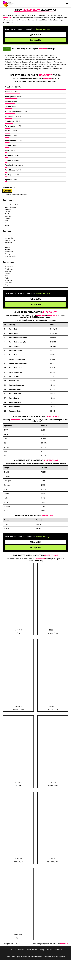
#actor (7, 106)
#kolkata (8, 271)
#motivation (9, 269)
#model (8, 102)
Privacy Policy (32, 950)
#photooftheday (11, 141)
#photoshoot (9, 116)
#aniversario (9, 267)
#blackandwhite (11, 165)
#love (7, 150)
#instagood (9, 175)
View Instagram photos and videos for (50, 944)
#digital (7, 274)
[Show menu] (67, 3)
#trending (8, 283)
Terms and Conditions (16, 950)
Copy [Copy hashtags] (7, 49)
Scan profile (35, 40)
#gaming (8, 180)
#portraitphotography (13, 111)
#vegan (7, 285)
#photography (10, 97)
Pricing (41, 950)
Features (49, 950)
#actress (8, 136)
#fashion (8, 131)
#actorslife (9, 155)
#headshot (9, 87)
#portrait (8, 92)
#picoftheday (10, 170)
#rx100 (7, 278)
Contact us (58, 950)
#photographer (10, 126)
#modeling (9, 160)
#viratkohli (8, 280)
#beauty (8, 145)
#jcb (6, 276)
